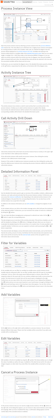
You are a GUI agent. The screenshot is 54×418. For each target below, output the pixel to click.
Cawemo (40, 2)
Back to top (50, 416)
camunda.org (3, 416)
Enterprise (45, 2)
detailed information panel (34, 53)
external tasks (27, 234)
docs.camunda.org (12, 416)
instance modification (15, 197)
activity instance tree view (25, 51)
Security (51, 2)
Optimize (35, 2)
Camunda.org (47, 5)
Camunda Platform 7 (27, 2)
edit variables (30, 203)
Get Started (19, 2)
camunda (33, 416)
